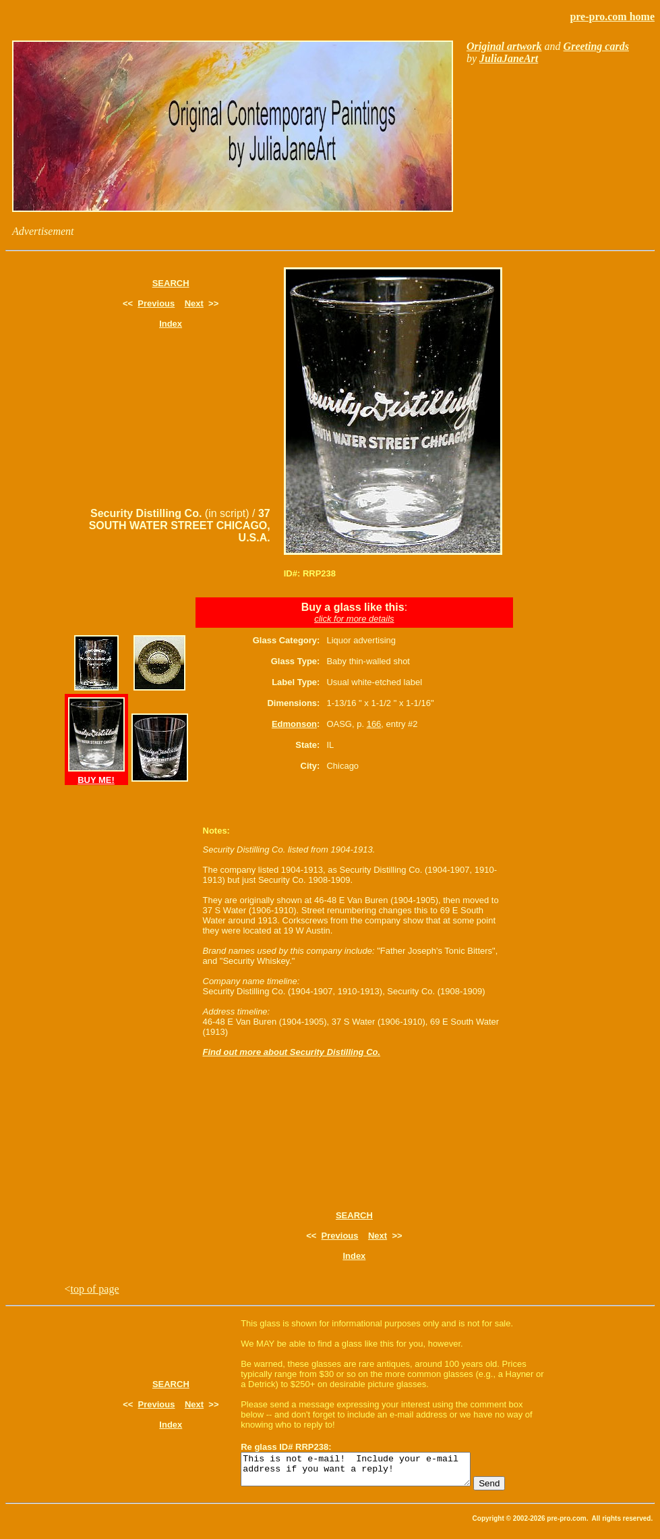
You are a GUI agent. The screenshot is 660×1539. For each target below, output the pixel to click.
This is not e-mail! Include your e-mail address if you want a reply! (369, 1472)
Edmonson (294, 724)
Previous (156, 303)
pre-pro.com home (612, 16)
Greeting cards (596, 46)
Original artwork (504, 46)
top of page (95, 1289)
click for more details (354, 619)
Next (194, 303)
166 (374, 724)
